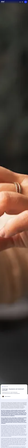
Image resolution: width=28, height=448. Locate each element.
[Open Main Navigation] (25, 2)
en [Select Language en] (22, 1)
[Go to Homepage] (3, 2)
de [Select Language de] (20, 1)
